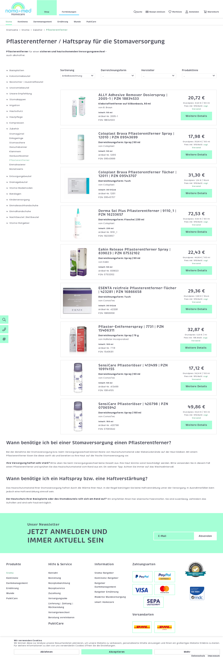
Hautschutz (16, 111)
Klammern (15, 151)
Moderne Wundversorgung (110, 597)
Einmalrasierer (17, 164)
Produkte (13, 564)
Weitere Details (196, 116)
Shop (47, 12)
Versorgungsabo (57, 598)
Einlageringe (16, 138)
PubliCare (91, 21)
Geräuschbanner (19, 155)
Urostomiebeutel (19, 87)
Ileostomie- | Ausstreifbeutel (26, 81)
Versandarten (143, 614)
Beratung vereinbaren (61, 617)
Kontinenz (23, 21)
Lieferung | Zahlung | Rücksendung (60, 605)
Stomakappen (18, 99)
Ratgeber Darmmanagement (105, 585)
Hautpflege (16, 116)
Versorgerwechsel (59, 612)
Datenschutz (198, 656)
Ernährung (62, 21)
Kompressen (17, 122)
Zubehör (14, 128)
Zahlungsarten (143, 564)
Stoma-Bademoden (21, 187)
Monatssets (16, 168)
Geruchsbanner (18, 147)
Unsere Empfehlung (21, 93)
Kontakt (53, 573)
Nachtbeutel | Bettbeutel (24, 217)
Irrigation (15, 105)
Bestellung (54, 578)
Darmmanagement (42, 21)
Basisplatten (17, 70)
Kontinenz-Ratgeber (106, 578)
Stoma (9, 21)
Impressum (214, 656)
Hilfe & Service (60, 564)
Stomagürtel (16, 133)
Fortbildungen (69, 12)
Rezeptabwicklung (59, 583)
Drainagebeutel (19, 182)
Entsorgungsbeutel (20, 176)
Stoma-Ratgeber (20, 222)
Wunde (77, 21)
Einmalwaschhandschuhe (24, 205)
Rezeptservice (56, 588)
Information (104, 564)
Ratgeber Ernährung (107, 592)
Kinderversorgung (20, 199)
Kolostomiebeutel (20, 76)
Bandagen (15, 193)
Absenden (205, 536)
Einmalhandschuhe (20, 211)
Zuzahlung (54, 593)
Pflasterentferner (19, 160)
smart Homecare (104, 602)
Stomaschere (17, 142)
